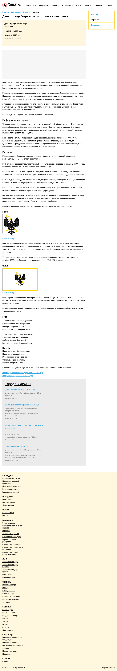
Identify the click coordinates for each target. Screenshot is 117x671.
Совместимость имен (11, 544)
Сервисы (87, 5)
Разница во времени (11, 596)
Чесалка (5, 621)
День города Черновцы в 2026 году (20, 389)
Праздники (43, 5)
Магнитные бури (9, 585)
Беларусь (95, 25)
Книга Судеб (7, 610)
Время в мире (8, 594)
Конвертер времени (10, 599)
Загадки (5, 648)
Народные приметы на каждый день (12, 638)
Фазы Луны (7, 574)
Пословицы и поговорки (12, 645)
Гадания (99, 5)
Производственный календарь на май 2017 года (22, 373)
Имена (54, 5)
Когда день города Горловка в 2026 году (22, 405)
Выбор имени (8, 513)
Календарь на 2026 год (12, 478)
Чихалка (5, 618)
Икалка (5, 624)
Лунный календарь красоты (10, 571)
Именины (6, 516)
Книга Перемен (8, 613)
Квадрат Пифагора (10, 615)
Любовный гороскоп (10, 534)
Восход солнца (8, 591)
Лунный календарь (10, 562)
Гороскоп (6, 531)
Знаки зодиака (8, 523)
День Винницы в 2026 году (16, 446)
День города (8, 505)
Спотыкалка (7, 630)
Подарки (6, 654)
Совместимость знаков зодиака (12, 527)
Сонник (109, 5)
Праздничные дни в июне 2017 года (17, 376)
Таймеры (6, 602)
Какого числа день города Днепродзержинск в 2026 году (24, 426)
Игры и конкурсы (9, 651)
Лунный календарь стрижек (10, 566)
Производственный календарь (10, 482)
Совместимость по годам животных (10, 553)
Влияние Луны (8, 577)
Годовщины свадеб (10, 492)
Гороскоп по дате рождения (9, 541)
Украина (95, 20)
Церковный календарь (11, 486)
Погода (5, 588)
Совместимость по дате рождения (12, 548)
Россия (94, 14)
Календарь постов (10, 489)
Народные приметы (10, 642)
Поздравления (8, 502)
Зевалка (5, 627)
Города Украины (18, 384)
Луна (78, 5)
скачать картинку (8, 239)
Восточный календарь (11, 537)
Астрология (66, 5)
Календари (30, 5)
